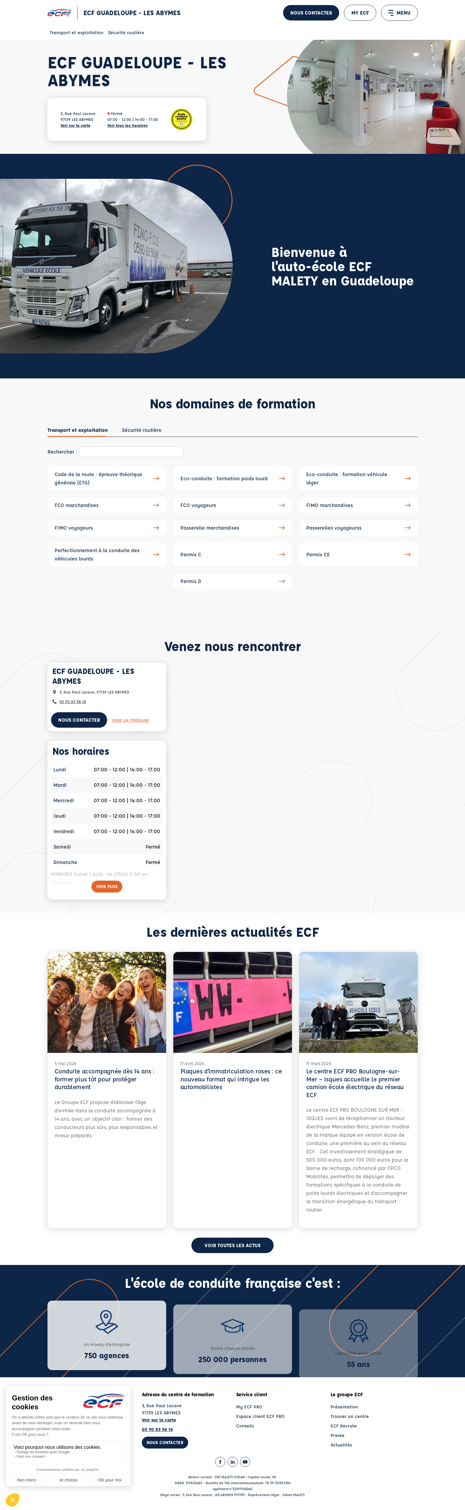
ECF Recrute (344, 1428)
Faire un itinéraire (130, 720)
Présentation (344, 1409)
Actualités (341, 1447)
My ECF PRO (249, 1409)
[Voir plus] (106, 887)
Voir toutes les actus (232, 1248)
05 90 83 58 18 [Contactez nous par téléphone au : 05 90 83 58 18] (72, 701)
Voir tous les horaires (127, 125)
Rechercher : (62, 451)
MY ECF (360, 13)
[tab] (77, 430)
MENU (399, 13)
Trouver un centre (350, 1419)
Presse (338, 1438)
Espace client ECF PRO (260, 1419)
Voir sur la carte (76, 125)
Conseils (245, 1428)
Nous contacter (311, 13)
